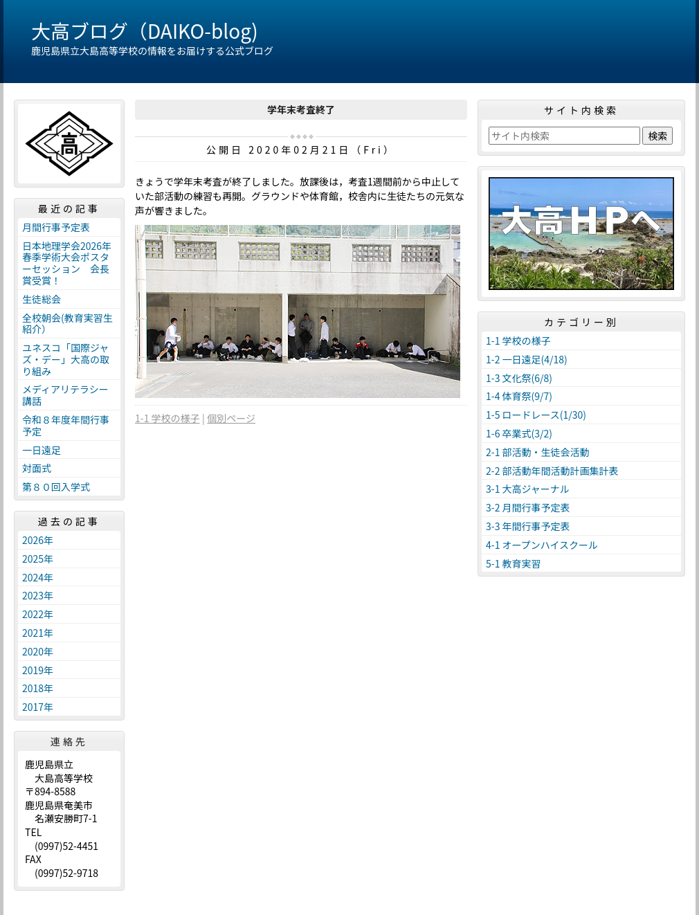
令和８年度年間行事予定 (65, 425)
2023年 (37, 595)
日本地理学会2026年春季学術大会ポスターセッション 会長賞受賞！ (66, 263)
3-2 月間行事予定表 (528, 507)
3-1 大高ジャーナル (528, 489)
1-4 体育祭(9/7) (519, 396)
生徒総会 (41, 299)
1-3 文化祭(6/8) (519, 378)
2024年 (37, 577)
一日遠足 (41, 450)
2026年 (37, 540)
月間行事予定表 (56, 227)
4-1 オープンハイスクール (542, 545)
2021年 (37, 633)
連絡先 (69, 741)
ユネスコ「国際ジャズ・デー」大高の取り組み (65, 359)
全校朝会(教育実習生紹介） (67, 323)
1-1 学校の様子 (167, 418)
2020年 (37, 651)
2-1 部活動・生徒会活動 (538, 452)
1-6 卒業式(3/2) (519, 433)
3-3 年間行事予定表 (528, 526)
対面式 (36, 468)
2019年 (37, 670)
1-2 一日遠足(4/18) (527, 359)
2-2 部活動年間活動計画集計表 (552, 471)
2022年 (37, 614)
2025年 (37, 558)
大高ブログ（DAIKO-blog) (144, 30)
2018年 (37, 688)
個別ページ (231, 418)
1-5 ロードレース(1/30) (536, 415)
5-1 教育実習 (513, 563)
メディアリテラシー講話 (65, 395)
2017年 (37, 707)
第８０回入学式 (56, 486)
